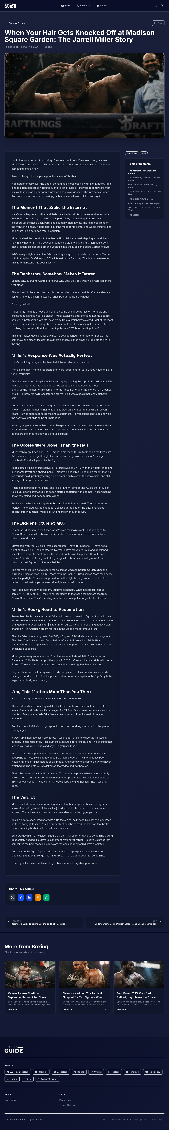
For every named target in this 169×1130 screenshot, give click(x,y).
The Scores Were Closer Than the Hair (144, 192)
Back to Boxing (15, 23)
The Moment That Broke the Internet (142, 172)
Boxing (48, 46)
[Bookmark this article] (158, 23)
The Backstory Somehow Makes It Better (144, 179)
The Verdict (133, 215)
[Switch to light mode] (155, 5)
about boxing (53, 503)
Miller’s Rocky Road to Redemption (144, 203)
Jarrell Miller (132, 153)
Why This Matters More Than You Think (144, 208)
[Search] (161, 5)
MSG (144, 153)
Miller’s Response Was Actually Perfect (142, 186)
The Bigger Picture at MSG (140, 199)
